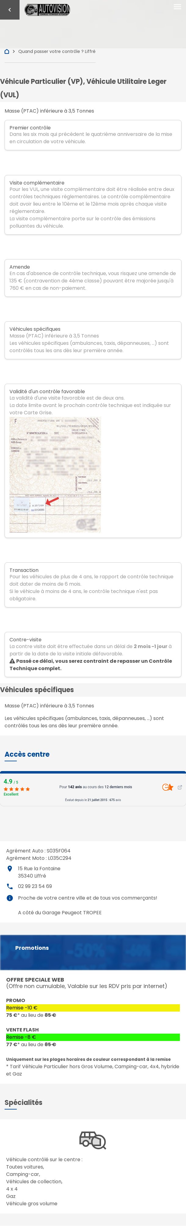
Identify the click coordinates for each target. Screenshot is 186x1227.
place (9, 868)
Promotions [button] (32, 947)
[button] (27, 754)
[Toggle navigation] (177, 7)
